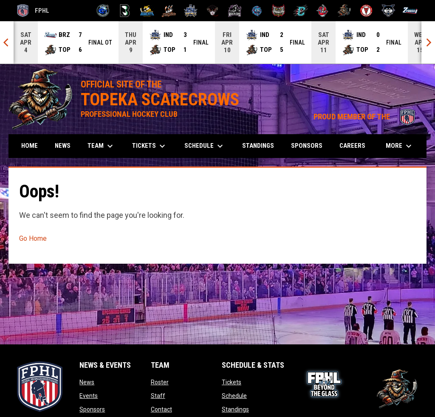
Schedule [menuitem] (204, 146)
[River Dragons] (300, 10)
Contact (161, 409)
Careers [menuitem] (352, 145)
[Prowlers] (278, 10)
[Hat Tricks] (169, 10)
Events (88, 395)
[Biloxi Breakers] (103, 10)
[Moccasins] (212, 10)
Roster (160, 382)
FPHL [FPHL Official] (33, 10)
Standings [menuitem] (258, 145)
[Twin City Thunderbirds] (366, 10)
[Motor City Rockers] (235, 10)
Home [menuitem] (29, 145)
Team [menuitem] (101, 146)
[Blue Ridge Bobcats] (147, 10)
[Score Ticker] (217, 42)
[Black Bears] (125, 10)
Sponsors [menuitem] (306, 145)
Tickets (231, 382)
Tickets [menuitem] (149, 146)
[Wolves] (388, 10)
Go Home (33, 238)
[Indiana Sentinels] (191, 10)
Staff (158, 395)
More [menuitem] (400, 146)
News (86, 382)
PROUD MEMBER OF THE (366, 116)
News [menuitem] (63, 145)
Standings (235, 409)
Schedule (234, 395)
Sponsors (92, 409)
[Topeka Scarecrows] (344, 10)
